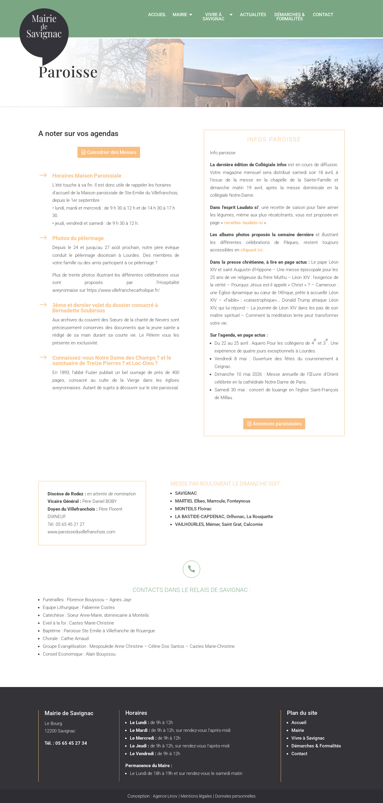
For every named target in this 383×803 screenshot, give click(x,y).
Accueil (157, 15)
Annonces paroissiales (277, 424)
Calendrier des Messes (111, 152)
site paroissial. (165, 387)
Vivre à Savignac (213, 17)
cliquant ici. (252, 250)
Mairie (180, 15)
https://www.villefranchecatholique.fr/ (123, 290)
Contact (323, 15)
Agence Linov (165, 796)
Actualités (253, 15)
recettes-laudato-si (243, 222)
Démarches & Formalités (289, 17)
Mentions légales (196, 796)
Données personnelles (235, 796)
